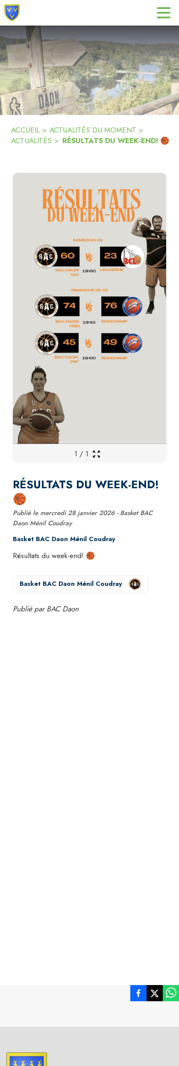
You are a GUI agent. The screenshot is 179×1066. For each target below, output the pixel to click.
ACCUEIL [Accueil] (25, 130)
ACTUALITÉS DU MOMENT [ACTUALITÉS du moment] (93, 130)
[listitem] (138, 995)
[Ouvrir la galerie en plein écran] (96, 454)
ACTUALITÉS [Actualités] (31, 140)
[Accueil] (12, 12)
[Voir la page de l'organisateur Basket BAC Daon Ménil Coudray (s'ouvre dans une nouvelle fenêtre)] (80, 584)
